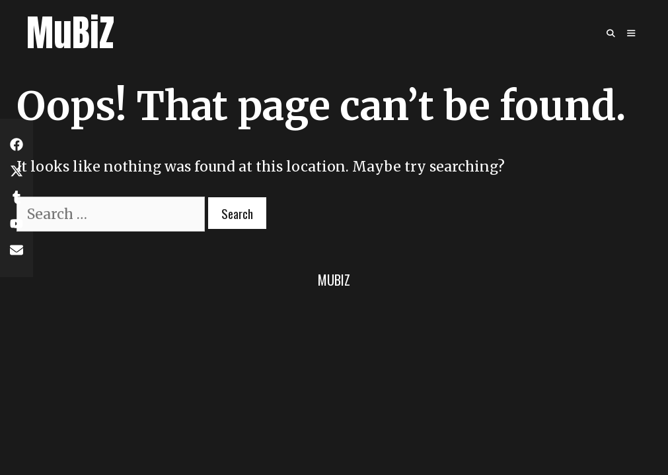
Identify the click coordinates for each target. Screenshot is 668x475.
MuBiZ (70, 32)
